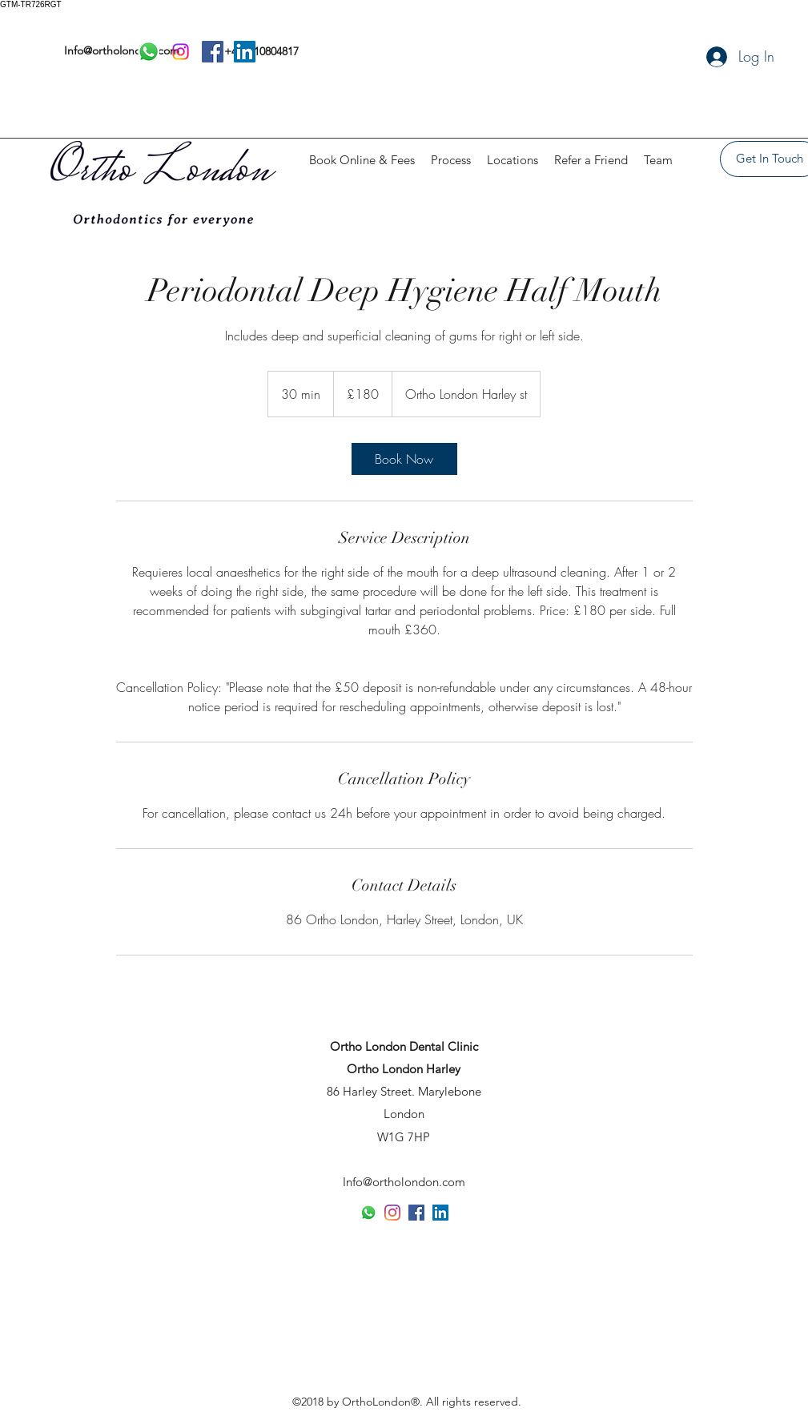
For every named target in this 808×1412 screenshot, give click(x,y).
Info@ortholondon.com (404, 1181)
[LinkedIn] (440, 1213)
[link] (404, 459)
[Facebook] (416, 1213)
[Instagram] (392, 1213)
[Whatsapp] (368, 1213)
